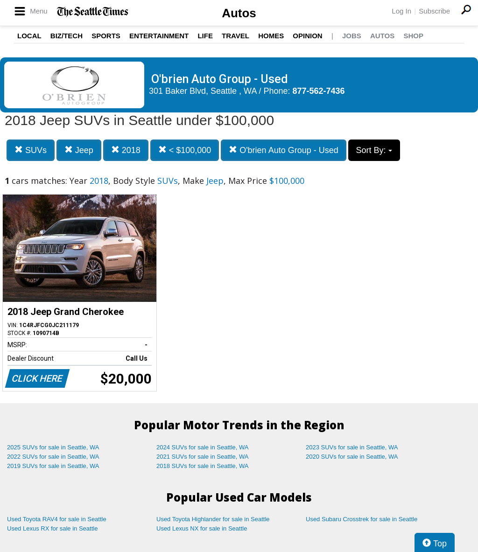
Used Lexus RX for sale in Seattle (52, 528)
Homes (271, 36)
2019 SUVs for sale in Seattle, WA (53, 465)
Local (29, 36)
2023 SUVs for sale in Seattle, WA (352, 447)
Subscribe (434, 11)
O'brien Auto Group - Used (283, 150)
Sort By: (374, 150)
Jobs (351, 36)
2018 (126, 150)
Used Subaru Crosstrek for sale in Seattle (361, 519)
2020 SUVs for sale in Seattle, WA (352, 456)
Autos (239, 13)
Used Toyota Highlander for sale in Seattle (213, 519)
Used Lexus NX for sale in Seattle (201, 528)
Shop (413, 36)
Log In (401, 11)
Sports (105, 36)
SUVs (30, 150)
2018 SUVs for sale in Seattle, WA (202, 465)
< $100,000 (184, 150)
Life (205, 36)
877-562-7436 (319, 91)
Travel (235, 36)
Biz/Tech (66, 36)
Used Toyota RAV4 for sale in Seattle (56, 519)
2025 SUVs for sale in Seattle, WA (53, 447)
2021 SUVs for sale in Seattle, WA (202, 456)
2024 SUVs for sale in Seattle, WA (202, 447)
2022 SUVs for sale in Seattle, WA (53, 456)
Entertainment (159, 36)
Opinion (307, 36)
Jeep (78, 150)
